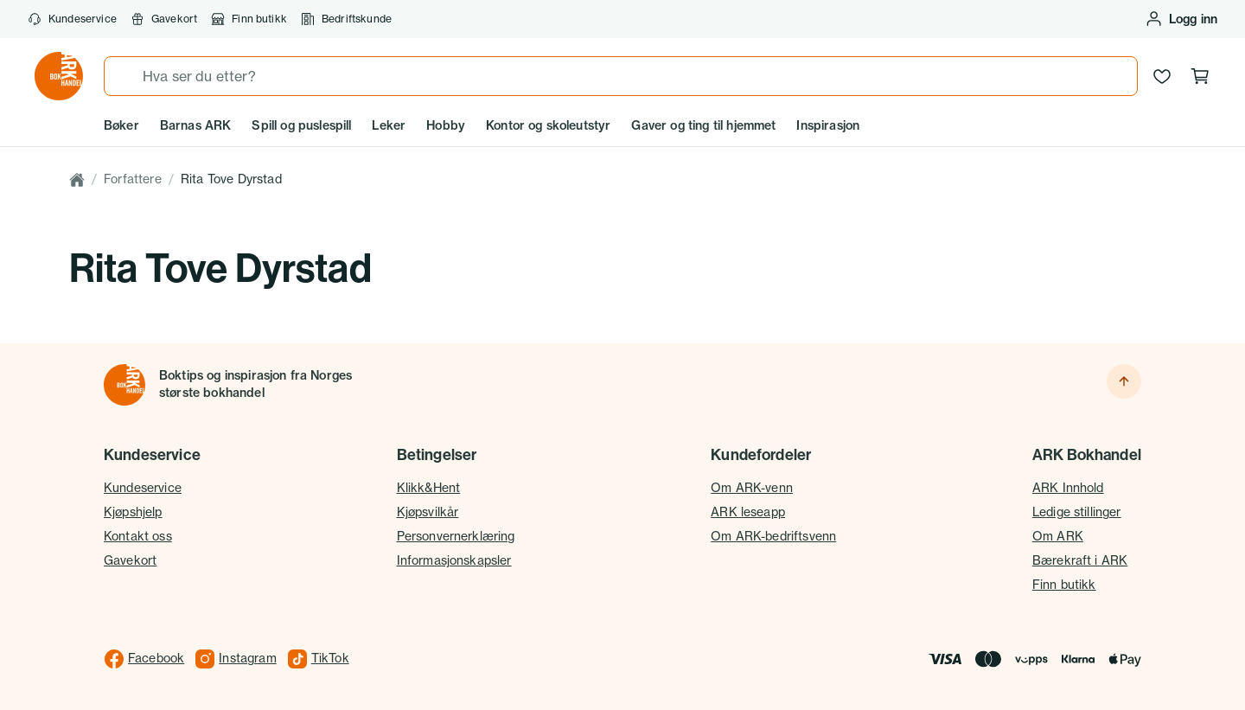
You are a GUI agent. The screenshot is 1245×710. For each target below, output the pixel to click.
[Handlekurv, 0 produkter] (1200, 76)
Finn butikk (249, 19)
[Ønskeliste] (1162, 76)
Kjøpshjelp (133, 512)
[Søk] (124, 76)
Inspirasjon (827, 125)
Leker (388, 125)
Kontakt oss (138, 536)
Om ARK (1057, 536)
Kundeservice (72, 19)
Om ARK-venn (752, 488)
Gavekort (164, 19)
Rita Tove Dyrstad (231, 179)
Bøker (121, 125)
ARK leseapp (748, 512)
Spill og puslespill (301, 125)
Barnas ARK (196, 125)
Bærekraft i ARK (1079, 560)
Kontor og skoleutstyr (548, 125)
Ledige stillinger (1076, 512)
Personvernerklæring (456, 536)
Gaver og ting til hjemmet (703, 125)
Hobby (445, 125)
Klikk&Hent (429, 488)
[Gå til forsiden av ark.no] (59, 76)
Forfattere (133, 179)
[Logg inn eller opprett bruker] (1181, 19)
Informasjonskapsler (454, 560)
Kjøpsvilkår (428, 512)
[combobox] (621, 76)
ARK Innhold (1068, 488)
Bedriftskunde (346, 19)
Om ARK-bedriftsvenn (773, 536)
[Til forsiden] (124, 385)
